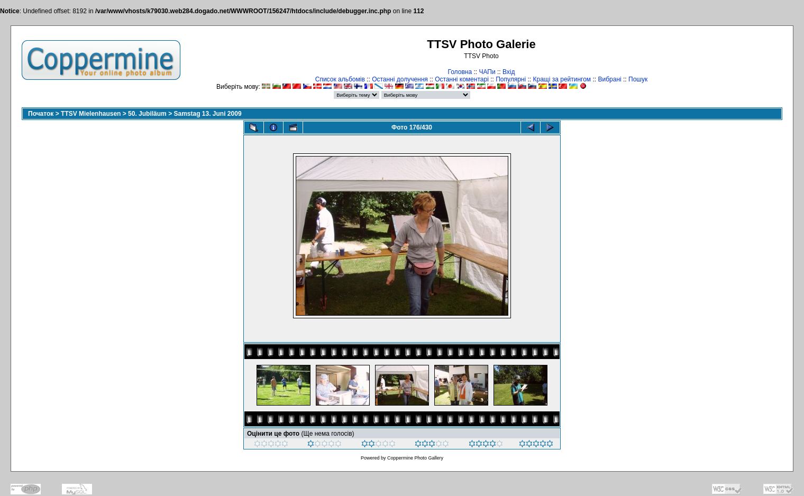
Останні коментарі (462, 79)
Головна (459, 72)
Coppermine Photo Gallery (415, 458)
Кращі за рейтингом (562, 79)
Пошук (637, 79)
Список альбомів (340, 79)
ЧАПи (487, 72)
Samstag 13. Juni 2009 (207, 113)
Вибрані (609, 79)
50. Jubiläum (147, 113)
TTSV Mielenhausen (91, 113)
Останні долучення (400, 79)
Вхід (508, 72)
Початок (40, 113)
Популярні (511, 79)
